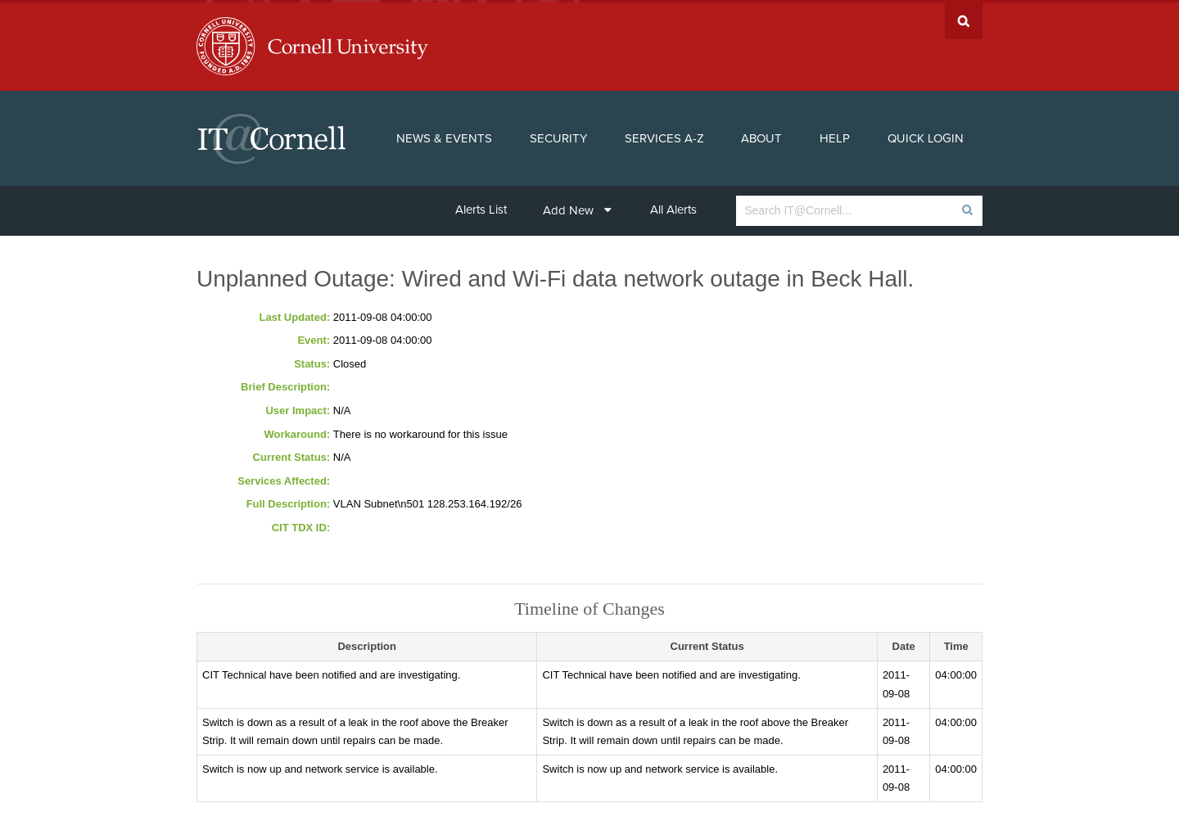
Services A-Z (664, 136)
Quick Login (926, 136)
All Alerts (673, 207)
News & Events (444, 136)
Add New (577, 208)
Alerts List (481, 207)
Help (835, 136)
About (761, 136)
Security (558, 136)
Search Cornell (963, 18)
